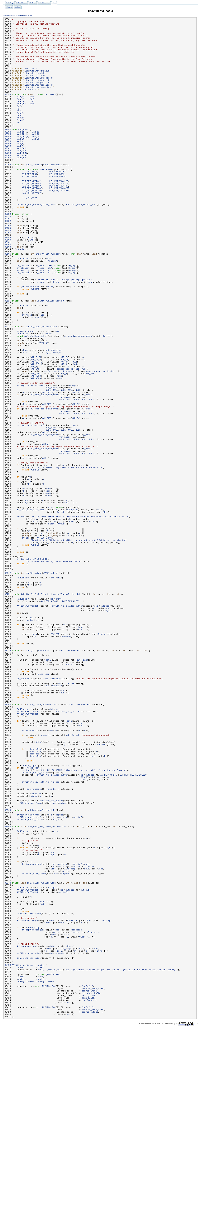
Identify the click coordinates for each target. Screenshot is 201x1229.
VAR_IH (36, 157)
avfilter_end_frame (28, 974)
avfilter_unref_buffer (35, 923)
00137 (8, 388)
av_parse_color (30, 340)
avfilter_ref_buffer (67, 850)
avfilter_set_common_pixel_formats (37, 242)
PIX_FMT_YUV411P (58, 216)
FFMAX (84, 929)
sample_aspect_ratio (69, 439)
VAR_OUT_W (22, 160)
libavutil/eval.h (34, 84)
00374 (8, 1056)
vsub (25, 419)
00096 (8, 273)
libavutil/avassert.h (36, 92)
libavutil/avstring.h (36, 81)
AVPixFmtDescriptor (35, 399)
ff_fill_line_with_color (31, 608)
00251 (8, 709)
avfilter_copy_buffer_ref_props (40, 934)
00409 (8, 1154)
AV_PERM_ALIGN (49, 718)
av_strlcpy (23, 315)
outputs (104, 723)
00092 (8, 261)
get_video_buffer (54, 709)
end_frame (32, 968)
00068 (8, 194)
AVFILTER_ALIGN (70, 718)
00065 (8, 185)
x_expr (40, 320)
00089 (8, 253)
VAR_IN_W (22, 154)
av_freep (27, 374)
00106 (8, 301)
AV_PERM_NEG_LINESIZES (133, 926)
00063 (8, 180)
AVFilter (17, 1154)
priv (48, 306)
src (52, 689)
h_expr (40, 318)
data (65, 746)
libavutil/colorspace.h (38, 90)
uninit (40, 357)
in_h (25, 599)
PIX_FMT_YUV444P (31, 213)
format (107, 399)
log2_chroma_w (52, 416)
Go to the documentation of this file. (18, 16)
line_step (33, 377)
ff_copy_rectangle (32, 1112)
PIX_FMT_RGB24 (30, 208)
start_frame (34, 842)
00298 (8, 842)
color (30, 281)
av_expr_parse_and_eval (30, 458)
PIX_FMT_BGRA (56, 205)
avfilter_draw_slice (34, 1044)
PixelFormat (46, 199)
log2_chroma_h (52, 419)
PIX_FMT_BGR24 (57, 208)
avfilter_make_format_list (81, 242)
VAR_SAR (21, 174)
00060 (8, 171)
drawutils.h (31, 104)
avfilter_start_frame (29, 960)
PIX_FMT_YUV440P (58, 219)
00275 (8, 777)
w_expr (40, 315)
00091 (8, 259)
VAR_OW (36, 160)
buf (79, 788)
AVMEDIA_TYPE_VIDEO (93, 1182)
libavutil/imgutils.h (36, 95)
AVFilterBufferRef (31, 709)
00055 (8, 157)
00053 (8, 152)
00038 (8, 109)
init (38, 301)
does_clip (31, 777)
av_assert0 (23, 811)
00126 (8, 357)
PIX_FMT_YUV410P (31, 219)
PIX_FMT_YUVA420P (32, 228)
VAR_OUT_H (22, 163)
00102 (8, 290)
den (112, 442)
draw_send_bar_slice (39, 988)
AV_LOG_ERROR (44, 557)
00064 (8, 182)
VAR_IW (36, 154)
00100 (8, 284)
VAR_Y (20, 168)
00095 (8, 270)
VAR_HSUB (22, 180)
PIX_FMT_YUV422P (58, 213)
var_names (50, 109)
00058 (8, 166)
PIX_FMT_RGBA (56, 202)
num (84, 439)
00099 (8, 281)
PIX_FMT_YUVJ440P (59, 225)
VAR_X (20, 166)
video (30, 737)
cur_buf (56, 980)
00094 (8, 267)
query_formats (34, 194)
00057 (8, 163)
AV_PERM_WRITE (108, 926)
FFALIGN (55, 757)
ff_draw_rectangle (32, 1033)
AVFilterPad (49, 1179)
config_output (34, 684)
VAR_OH (36, 163)
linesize (66, 760)
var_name (23, 152)
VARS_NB (21, 185)
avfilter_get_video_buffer (67, 723)
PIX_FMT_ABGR (29, 205)
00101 (8, 287)
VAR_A (20, 171)
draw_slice (33, 1056)
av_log (26, 557)
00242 (8, 684)
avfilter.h (30, 78)
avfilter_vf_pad (32, 1154)
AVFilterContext (52, 194)
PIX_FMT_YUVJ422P (59, 222)
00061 (8, 174)
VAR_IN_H (22, 157)
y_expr (40, 323)
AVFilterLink (49, 388)
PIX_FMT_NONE (29, 233)
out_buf (52, 943)
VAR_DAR (21, 177)
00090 (8, 256)
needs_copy (29, 915)
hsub (25, 416)
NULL (19, 143)
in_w (25, 596)
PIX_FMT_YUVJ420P (32, 225)
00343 (8, 968)
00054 (8, 154)
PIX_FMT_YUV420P (31, 216)
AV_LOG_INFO (39, 616)
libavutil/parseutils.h (38, 98)
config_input (33, 388)
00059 (8, 168)
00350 (8, 988)
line (30, 284)
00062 (8, 177)
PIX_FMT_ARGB (29, 202)
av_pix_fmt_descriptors (78, 399)
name (20, 1157)
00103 (8, 292)
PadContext (20, 295)
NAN (75, 430)
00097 (8, 275)
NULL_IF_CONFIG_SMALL (50, 1160)
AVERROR (35, 343)
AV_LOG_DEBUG (54, 920)
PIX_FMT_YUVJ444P (32, 222)
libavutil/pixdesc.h (36, 87)
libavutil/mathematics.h (38, 101)
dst (57, 394)
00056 (8, 160)
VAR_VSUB (22, 182)
